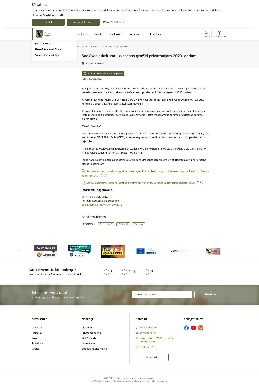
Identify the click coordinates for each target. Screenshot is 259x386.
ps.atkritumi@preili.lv (93, 204)
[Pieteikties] (210, 294)
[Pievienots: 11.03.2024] (201, 182)
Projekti (36, 338)
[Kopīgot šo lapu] (219, 63)
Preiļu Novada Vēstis (46, 73)
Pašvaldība (37, 343)
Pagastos (138, 224)
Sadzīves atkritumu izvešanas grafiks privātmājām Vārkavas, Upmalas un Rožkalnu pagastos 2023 (140, 182)
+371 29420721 (114, 204)
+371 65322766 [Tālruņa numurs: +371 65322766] (148, 327)
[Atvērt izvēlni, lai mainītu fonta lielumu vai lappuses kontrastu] (219, 35)
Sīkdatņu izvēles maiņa (94, 348)
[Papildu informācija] (156, 347)
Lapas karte (88, 343)
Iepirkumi (37, 332)
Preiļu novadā (106, 224)
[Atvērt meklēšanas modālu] (206, 35)
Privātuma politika (92, 332)
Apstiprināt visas (83, 22)
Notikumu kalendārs (46, 56)
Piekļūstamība (89, 338)
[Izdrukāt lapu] (219, 54)
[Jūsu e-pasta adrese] (162, 294)
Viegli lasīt (87, 327)
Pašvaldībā (123, 224)
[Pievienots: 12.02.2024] (105, 175)
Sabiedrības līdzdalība (47, 90)
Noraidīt (48, 22)
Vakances (37, 327)
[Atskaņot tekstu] (95, 63)
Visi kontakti (152, 357)
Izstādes (39, 61)
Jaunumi (40, 67)
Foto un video (43, 79)
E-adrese (145, 347)
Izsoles (35, 348)
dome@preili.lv (148, 332)
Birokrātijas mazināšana (48, 84)
